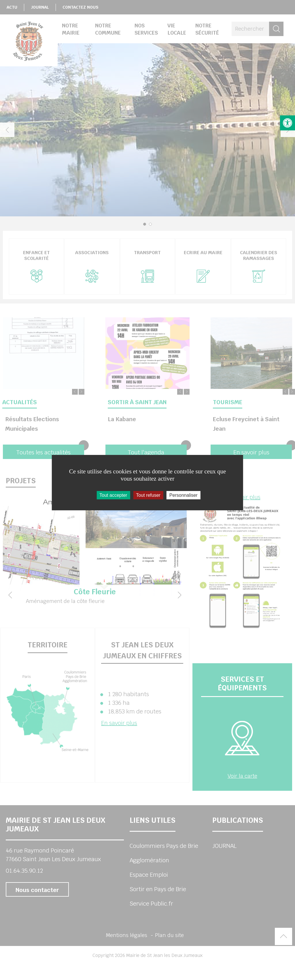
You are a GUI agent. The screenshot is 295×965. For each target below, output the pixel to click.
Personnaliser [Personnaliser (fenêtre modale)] (183, 494)
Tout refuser (148, 494)
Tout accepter (113, 494)
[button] (287, 122)
